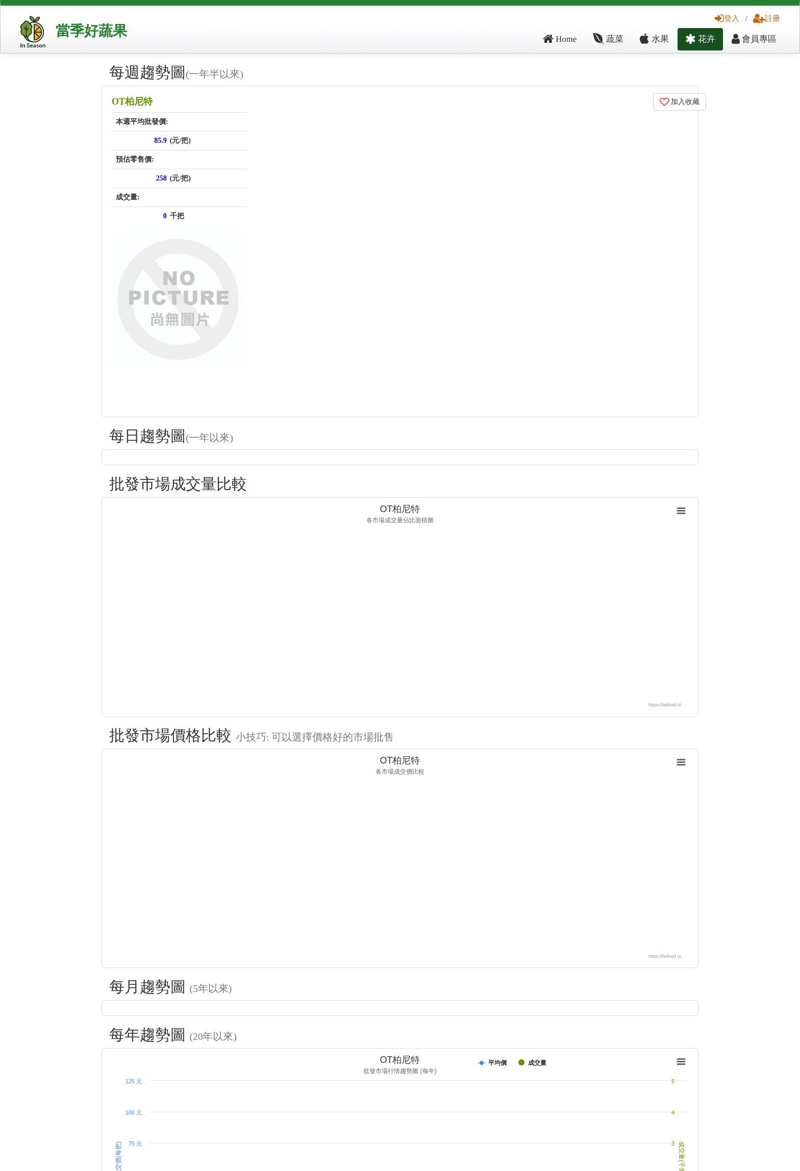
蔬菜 (608, 39)
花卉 (700, 39)
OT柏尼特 (132, 101)
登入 (727, 18)
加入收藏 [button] (680, 102)
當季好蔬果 (91, 31)
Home (560, 39)
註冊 (766, 18)
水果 (654, 39)
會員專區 (754, 39)
